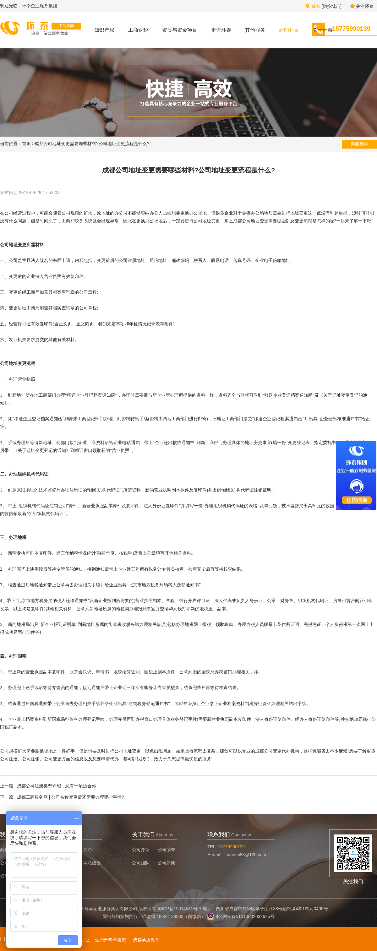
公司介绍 (141, 849)
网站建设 (92, 862)
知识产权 (104, 30)
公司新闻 (166, 862)
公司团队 (141, 862)
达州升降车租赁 (110, 939)
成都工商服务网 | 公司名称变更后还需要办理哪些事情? (70, 797)
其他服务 (255, 30)
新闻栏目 (289, 30)
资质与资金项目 (179, 30)
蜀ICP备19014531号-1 (179, 908)
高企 (87, 849)
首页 (26, 143)
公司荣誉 (166, 849)
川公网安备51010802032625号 (244, 916)
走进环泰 (221, 30)
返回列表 (359, 144)
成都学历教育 (146, 939)
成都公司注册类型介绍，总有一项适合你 (56, 785)
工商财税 (138, 30)
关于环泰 (323, 30)
